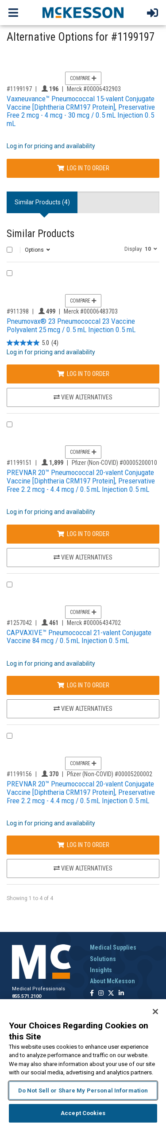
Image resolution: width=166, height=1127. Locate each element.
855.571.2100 (26, 996)
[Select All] (9, 250)
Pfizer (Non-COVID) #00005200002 (109, 774)
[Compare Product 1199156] (9, 736)
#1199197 (19, 88)
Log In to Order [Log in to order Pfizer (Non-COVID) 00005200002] (83, 844)
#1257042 (19, 622)
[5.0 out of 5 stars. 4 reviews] (32, 343)
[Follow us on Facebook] (92, 993)
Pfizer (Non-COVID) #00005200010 (114, 462)
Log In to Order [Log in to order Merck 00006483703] (83, 373)
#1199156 (19, 774)
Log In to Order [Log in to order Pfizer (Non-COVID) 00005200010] (83, 533)
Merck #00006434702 (94, 622)
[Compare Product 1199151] (9, 424)
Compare (83, 78)
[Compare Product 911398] (9, 273)
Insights (101, 970)
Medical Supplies (113, 947)
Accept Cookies (83, 1113)
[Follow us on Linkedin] (121, 993)
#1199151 (19, 462)
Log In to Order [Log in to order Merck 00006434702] (83, 685)
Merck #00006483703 (91, 311)
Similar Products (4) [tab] (42, 202)
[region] (83, 1063)
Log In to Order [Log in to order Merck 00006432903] (83, 168)
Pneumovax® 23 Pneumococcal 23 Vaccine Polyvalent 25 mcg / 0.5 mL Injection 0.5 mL (71, 325)
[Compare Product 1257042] (9, 584)
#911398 (18, 311)
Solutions (103, 958)
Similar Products (40, 233)
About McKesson (112, 981)
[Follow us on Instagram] (101, 993)
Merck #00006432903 (94, 88)
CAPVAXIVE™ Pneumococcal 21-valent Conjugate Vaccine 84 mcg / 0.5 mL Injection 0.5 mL (79, 636)
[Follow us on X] (111, 993)
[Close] (155, 1011)
